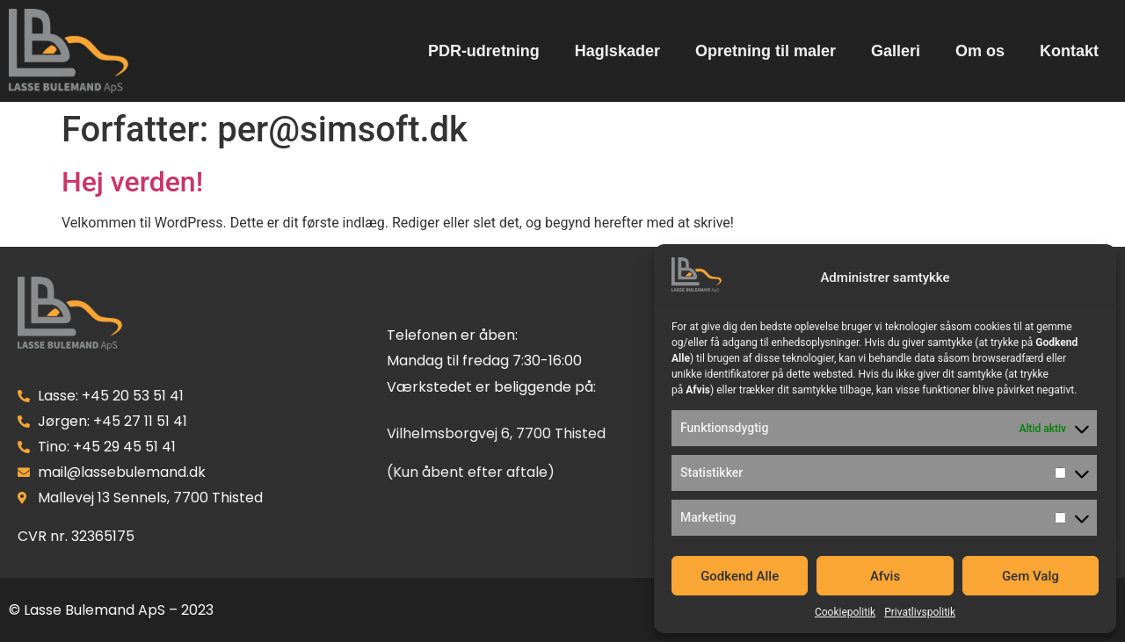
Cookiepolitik (845, 612)
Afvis (885, 576)
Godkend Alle (739, 576)
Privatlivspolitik (919, 612)
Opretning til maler (765, 51)
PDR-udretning (484, 51)
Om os (980, 51)
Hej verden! (132, 181)
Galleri (895, 51)
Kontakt (1069, 51)
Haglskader (617, 51)
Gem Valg (1030, 576)
